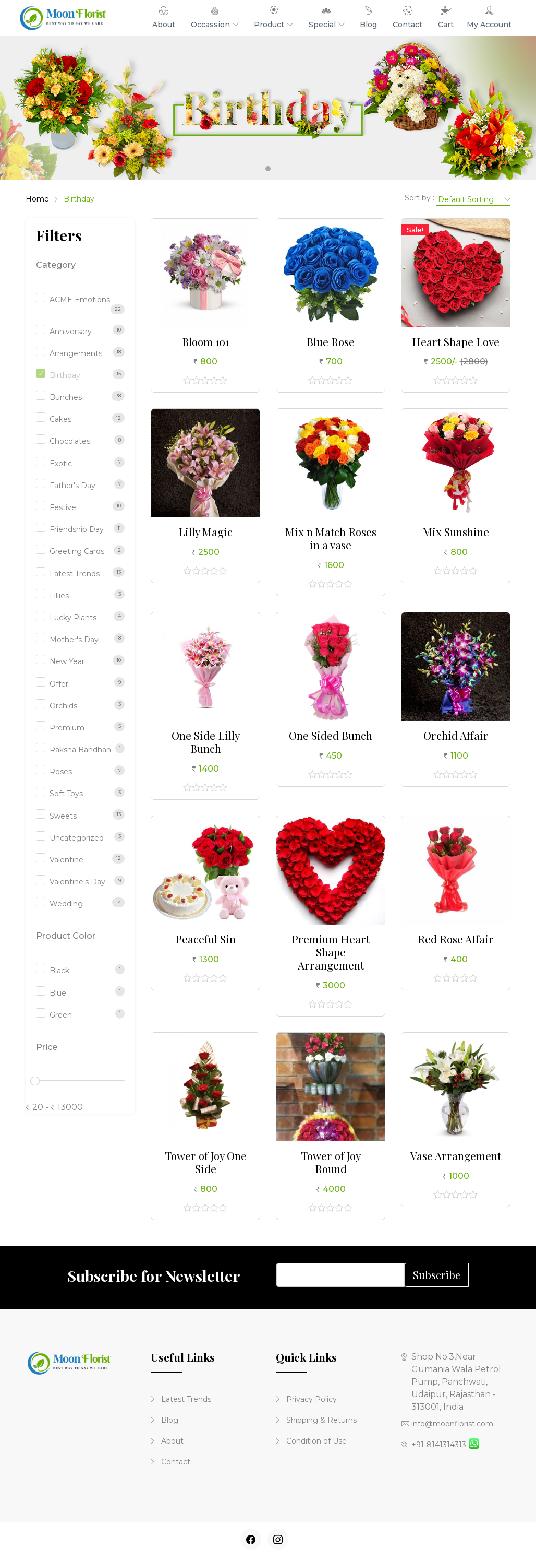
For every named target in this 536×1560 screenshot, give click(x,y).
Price (46, 1047)
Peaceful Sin (205, 938)
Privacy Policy (306, 1399)
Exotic (61, 463)
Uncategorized (77, 838)
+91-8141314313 (433, 1444)
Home (37, 199)
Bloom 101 (205, 341)
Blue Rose (331, 341)
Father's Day (72, 485)
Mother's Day (74, 639)
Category (56, 265)
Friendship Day (77, 529)
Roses (61, 771)
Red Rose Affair (456, 938)
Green (61, 1015)
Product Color (65, 936)
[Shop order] (473, 199)
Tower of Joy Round (331, 1162)
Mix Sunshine (456, 531)
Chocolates (70, 441)
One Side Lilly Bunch (206, 741)
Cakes (60, 419)
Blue (58, 993)
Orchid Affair (456, 735)
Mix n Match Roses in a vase (330, 538)
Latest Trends (75, 573)
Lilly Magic (205, 531)
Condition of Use (311, 1441)
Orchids (63, 706)
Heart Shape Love (456, 341)
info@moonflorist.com (447, 1423)
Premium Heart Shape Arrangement (330, 951)
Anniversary (71, 331)
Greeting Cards (77, 551)
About (167, 1441)
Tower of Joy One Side (206, 1162)
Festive (63, 507)
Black (59, 970)
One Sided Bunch (330, 735)
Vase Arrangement (455, 1155)
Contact (170, 1462)
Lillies (59, 595)
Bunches (66, 397)
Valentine (66, 860)
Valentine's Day (77, 882)
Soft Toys (66, 793)
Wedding (66, 903)
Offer (59, 684)
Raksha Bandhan (80, 749)
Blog (164, 1420)
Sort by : (419, 198)
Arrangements (76, 353)
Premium (67, 727)
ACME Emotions (80, 299)
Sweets (63, 816)
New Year (67, 661)
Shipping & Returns (316, 1420)
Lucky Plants (73, 617)
